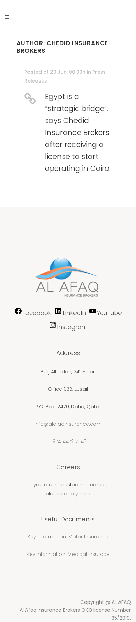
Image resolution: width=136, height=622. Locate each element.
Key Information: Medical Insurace (68, 554)
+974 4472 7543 (68, 441)
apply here (77, 493)
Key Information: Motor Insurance (68, 536)
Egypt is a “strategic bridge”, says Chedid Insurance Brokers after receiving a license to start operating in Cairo (77, 132)
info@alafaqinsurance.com (68, 424)
